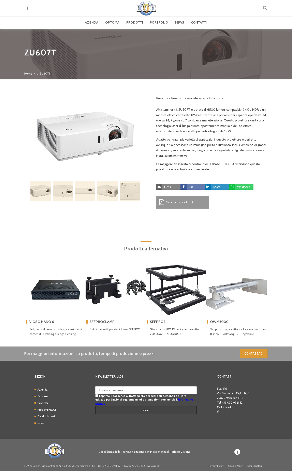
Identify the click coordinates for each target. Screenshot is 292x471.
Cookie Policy (235, 465)
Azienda (91, 22)
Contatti (199, 22)
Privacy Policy (216, 465)
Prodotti (134, 22)
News (179, 22)
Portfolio (159, 22)
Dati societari (254, 465)
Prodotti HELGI (47, 409)
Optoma (112, 22)
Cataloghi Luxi (46, 416)
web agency (153, 465)
